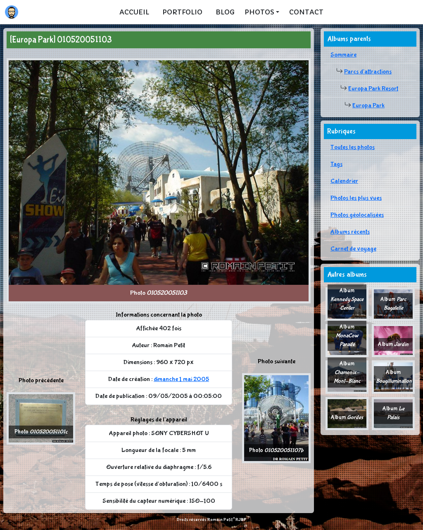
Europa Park (368, 105)
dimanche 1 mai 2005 (181, 379)
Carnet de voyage (353, 249)
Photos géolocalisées (357, 215)
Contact (306, 12)
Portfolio (182, 12)
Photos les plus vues (356, 198)
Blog (225, 12)
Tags (336, 164)
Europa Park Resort (373, 88)
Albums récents (350, 232)
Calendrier (344, 181)
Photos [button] (259, 12)
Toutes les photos (352, 147)
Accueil (134, 12)
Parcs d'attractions (368, 72)
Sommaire (343, 55)
